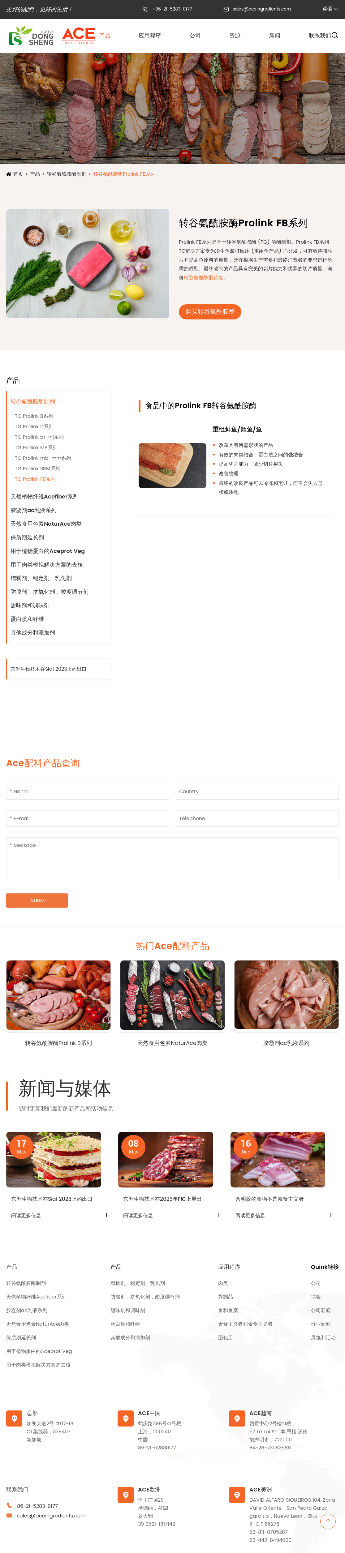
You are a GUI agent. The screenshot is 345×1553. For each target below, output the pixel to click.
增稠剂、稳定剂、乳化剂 (41, 578)
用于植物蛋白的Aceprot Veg (48, 551)
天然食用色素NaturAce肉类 (46, 524)
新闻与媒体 (65, 1089)
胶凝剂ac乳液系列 (34, 510)
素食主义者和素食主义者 (245, 1324)
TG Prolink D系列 (34, 427)
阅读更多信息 (26, 1216)
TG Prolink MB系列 (36, 448)
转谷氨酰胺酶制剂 (66, 174)
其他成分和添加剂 (33, 632)
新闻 (274, 35)
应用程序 (150, 35)
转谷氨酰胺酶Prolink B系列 (58, 1043)
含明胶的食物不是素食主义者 (269, 1199)
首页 (18, 174)
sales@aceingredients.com (262, 9)
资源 (234, 35)
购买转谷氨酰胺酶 (210, 312)
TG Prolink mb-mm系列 (43, 458)
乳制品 (225, 1297)
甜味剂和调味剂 (30, 605)
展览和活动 (323, 1338)
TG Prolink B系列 (34, 416)
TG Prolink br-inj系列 (39, 437)
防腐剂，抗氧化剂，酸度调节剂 (49, 592)
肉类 (223, 1283)
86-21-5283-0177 (37, 1506)
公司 (195, 35)
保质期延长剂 (27, 537)
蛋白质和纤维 (27, 619)
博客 (316, 1297)
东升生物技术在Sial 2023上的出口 (49, 669)
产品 (104, 35)
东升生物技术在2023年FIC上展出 (162, 1199)
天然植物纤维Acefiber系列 (45, 496)
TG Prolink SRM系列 (37, 469)
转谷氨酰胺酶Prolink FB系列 (124, 174)
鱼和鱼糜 (228, 1311)
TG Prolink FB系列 (35, 479)
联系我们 (320, 35)
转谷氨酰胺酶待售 (203, 278)
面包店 (225, 1338)
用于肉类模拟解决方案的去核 (47, 564)
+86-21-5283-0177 (172, 9)
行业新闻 (321, 1324)
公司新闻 (321, 1311)
